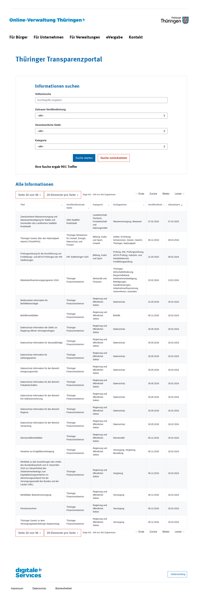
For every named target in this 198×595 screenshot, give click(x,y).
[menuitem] (18, 37)
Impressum (17, 588)
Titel (22, 204)
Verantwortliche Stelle (48, 125)
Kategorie (40, 140)
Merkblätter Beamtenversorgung (35, 495)
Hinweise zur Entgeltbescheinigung (37, 451)
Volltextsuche (43, 94)
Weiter (166, 193)
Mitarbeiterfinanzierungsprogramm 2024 (39, 280)
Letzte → (180, 193)
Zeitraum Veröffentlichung (50, 109)
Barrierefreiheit (63, 588)
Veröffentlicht (155, 204)
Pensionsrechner (28, 508)
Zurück (153, 193)
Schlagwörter (120, 204)
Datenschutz (39, 588)
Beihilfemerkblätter (29, 315)
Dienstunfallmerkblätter (31, 438)
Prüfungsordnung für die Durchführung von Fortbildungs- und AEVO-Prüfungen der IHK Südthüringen (41, 256)
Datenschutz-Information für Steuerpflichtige (41, 342)
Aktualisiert (174, 204)
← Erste (139, 193)
